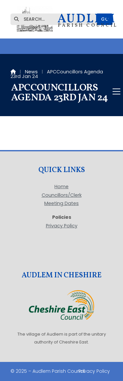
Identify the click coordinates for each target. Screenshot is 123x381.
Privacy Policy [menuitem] (94, 371)
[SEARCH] (56, 19)
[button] (61, 91)
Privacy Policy (61, 225)
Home (61, 187)
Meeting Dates (61, 204)
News (31, 71)
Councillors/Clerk (62, 195)
